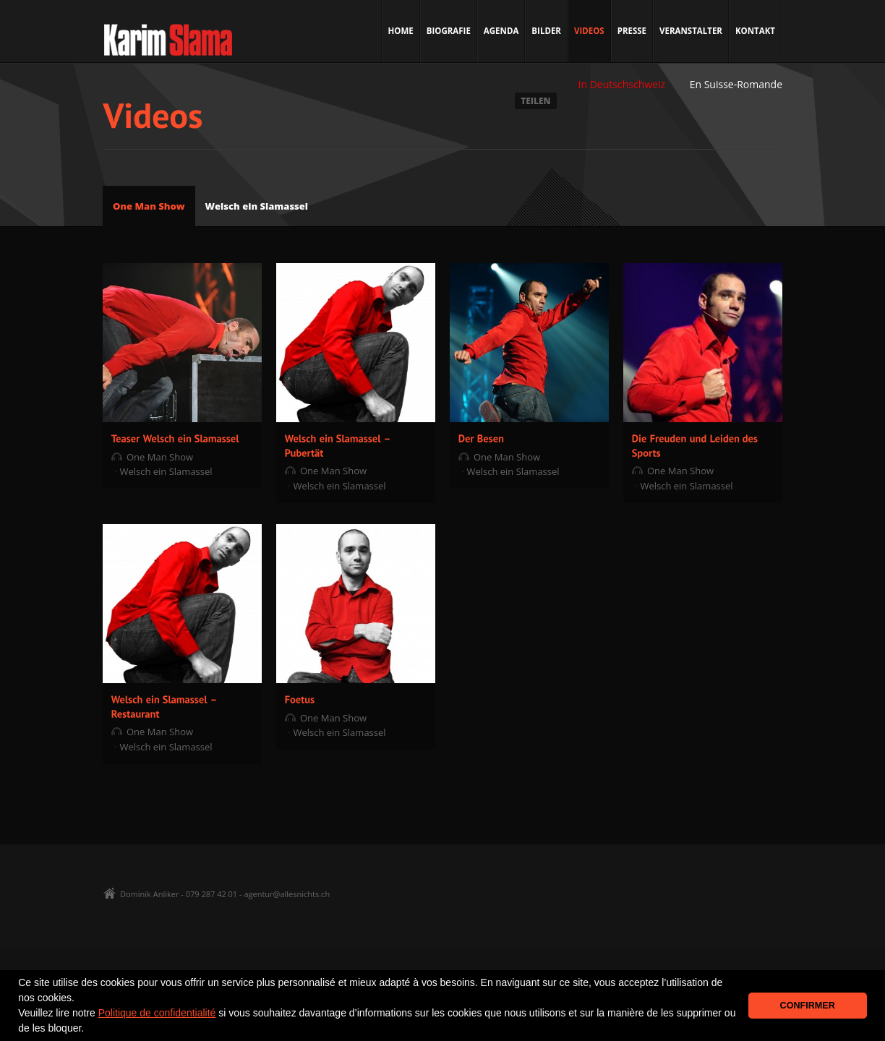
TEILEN (535, 101)
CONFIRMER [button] (807, 1006)
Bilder (546, 30)
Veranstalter (690, 30)
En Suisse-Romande (736, 84)
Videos (589, 30)
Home (401, 30)
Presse (631, 30)
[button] (89, 1029)
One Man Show (149, 206)
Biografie (449, 30)
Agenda (501, 30)
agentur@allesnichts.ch (287, 893)
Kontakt (755, 30)
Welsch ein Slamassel (257, 206)
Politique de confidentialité (157, 1013)
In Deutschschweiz (621, 84)
